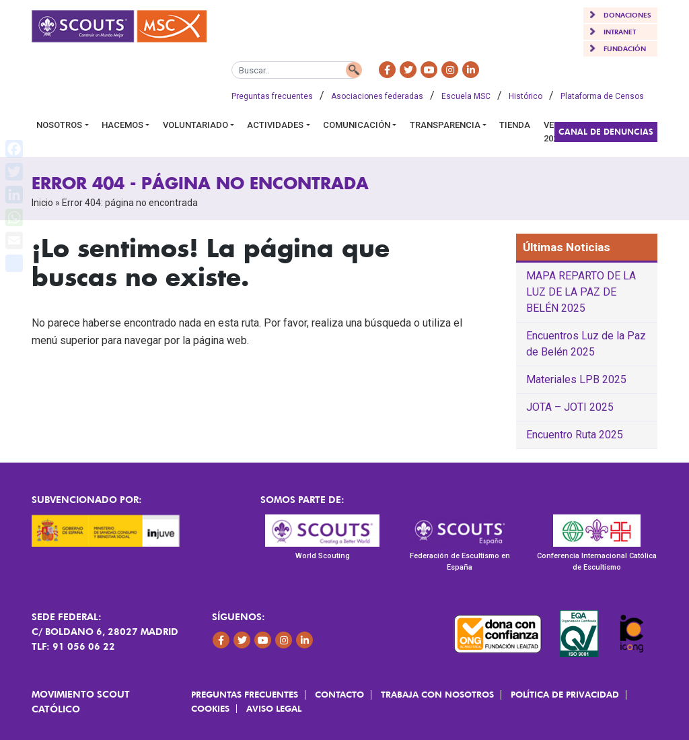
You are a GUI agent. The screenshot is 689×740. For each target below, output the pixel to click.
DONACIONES (627, 15)
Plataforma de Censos (602, 96)
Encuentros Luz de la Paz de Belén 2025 (586, 343)
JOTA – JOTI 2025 (570, 407)
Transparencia (445, 125)
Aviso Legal (273, 708)
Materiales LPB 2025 (576, 379)
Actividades (275, 125)
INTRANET (620, 32)
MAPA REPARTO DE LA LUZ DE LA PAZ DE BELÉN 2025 (581, 291)
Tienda (514, 125)
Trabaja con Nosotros (437, 694)
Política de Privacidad (565, 694)
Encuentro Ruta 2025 (574, 434)
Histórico (525, 96)
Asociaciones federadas (377, 96)
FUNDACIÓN (625, 48)
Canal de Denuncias (605, 132)
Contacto (339, 694)
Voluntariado (195, 125)
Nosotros (59, 125)
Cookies (210, 708)
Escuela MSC (466, 96)
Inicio (42, 202)
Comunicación (356, 125)
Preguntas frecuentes (272, 96)
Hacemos (122, 125)
